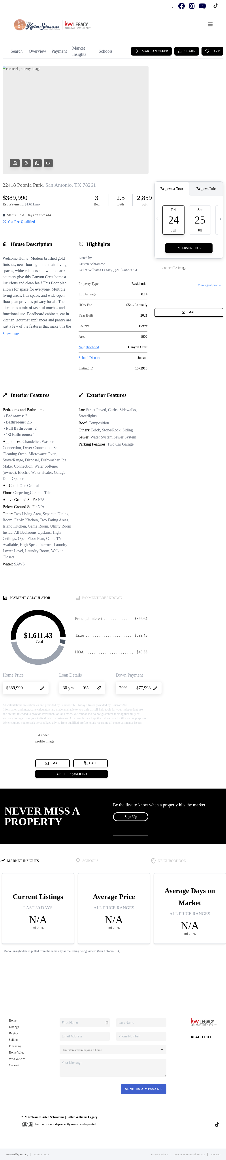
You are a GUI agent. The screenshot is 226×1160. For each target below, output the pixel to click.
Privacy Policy (159, 1154)
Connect (14, 1065)
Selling (13, 1039)
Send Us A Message (143, 1089)
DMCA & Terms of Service (189, 1154)
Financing (15, 1046)
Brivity (24, 1154)
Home (13, 1020)
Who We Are (17, 1059)
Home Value (16, 1052)
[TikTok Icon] (214, 6)
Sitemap (215, 1154)
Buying (13, 1033)
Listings (14, 1027)
